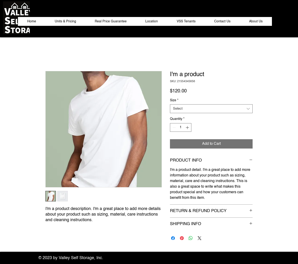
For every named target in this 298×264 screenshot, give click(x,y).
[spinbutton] (180, 127)
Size (174, 100)
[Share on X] (199, 238)
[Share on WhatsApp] (190, 238)
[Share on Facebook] (173, 238)
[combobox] (211, 108)
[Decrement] (173, 127)
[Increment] (188, 127)
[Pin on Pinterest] (182, 238)
